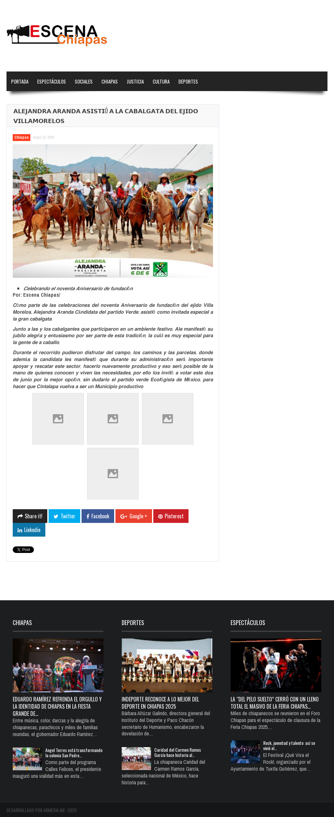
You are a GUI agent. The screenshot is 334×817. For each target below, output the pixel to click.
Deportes (188, 81)
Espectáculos (51, 81)
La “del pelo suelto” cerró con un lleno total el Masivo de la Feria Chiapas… (275, 702)
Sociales (84, 81)
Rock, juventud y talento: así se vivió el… (289, 745)
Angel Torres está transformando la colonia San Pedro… (73, 752)
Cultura (161, 81)
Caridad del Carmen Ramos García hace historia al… (177, 752)
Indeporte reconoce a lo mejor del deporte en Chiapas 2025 (160, 702)
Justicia (135, 81)
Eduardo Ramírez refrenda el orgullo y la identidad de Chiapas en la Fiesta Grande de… (57, 706)
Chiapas (109, 81)
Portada (19, 81)
